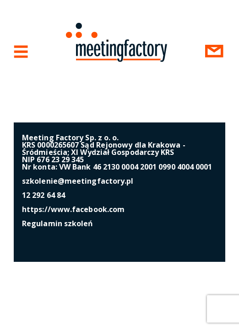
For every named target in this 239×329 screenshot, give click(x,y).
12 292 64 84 (43, 195)
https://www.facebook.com (73, 209)
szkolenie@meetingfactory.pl (77, 181)
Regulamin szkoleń (57, 223)
